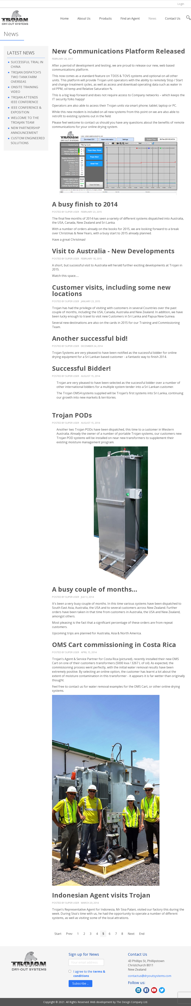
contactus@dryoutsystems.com (149, 976)
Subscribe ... (80, 983)
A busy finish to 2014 (85, 204)
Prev (69, 934)
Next (131, 934)
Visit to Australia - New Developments (113, 251)
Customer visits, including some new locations (111, 290)
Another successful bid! (90, 338)
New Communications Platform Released (118, 51)
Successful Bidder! (81, 368)
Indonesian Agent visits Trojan (101, 895)
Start (57, 934)
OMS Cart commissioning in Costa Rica (114, 644)
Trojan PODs (72, 415)
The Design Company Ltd (131, 1002)
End (141, 934)
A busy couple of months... (94, 589)
